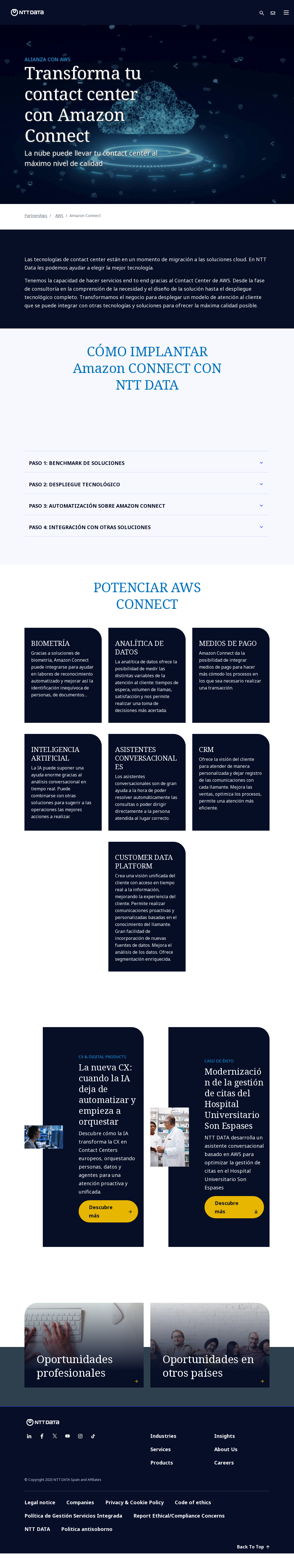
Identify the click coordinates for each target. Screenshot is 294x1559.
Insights (224, 1441)
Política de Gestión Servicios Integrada (73, 1521)
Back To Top (253, 1552)
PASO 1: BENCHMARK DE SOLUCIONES (76, 463)
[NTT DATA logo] (23, 12)
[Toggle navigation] (288, 12)
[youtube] (67, 1441)
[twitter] (54, 1441)
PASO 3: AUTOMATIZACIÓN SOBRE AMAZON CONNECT (97, 505)
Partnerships (35, 215)
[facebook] (42, 1441)
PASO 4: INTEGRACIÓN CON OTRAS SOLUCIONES (90, 527)
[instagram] (80, 1441)
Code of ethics (193, 1508)
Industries (163, 1441)
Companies (80, 1508)
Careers (224, 1468)
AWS (59, 215)
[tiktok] (93, 1441)
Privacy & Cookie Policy (134, 1508)
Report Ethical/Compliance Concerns (179, 1521)
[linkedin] (29, 1441)
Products (161, 1468)
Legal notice (39, 1508)
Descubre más (113, 1211)
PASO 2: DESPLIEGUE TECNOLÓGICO (74, 484)
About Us (226, 1454)
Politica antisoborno (87, 1534)
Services (160, 1454)
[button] (265, 13)
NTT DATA (37, 1534)
